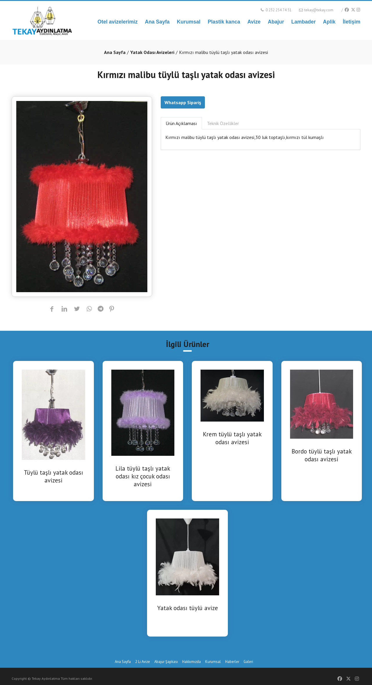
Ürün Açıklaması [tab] (181, 123)
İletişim (351, 22)
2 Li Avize (142, 661)
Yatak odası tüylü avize (187, 608)
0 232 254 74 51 (275, 10)
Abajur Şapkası (166, 661)
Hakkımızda (191, 661)
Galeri (248, 661)
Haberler (232, 661)
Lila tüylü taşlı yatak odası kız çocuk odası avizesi (142, 476)
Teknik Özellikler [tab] (223, 123)
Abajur (276, 22)
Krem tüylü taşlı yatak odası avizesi (232, 438)
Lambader (303, 22)
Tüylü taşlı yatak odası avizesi (53, 476)
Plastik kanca (224, 22)
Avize (253, 22)
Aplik (329, 22)
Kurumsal (189, 22)
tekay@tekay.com (315, 10)
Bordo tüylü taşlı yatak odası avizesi (321, 455)
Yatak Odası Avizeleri (152, 52)
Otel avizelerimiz (118, 22)
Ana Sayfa (157, 22)
